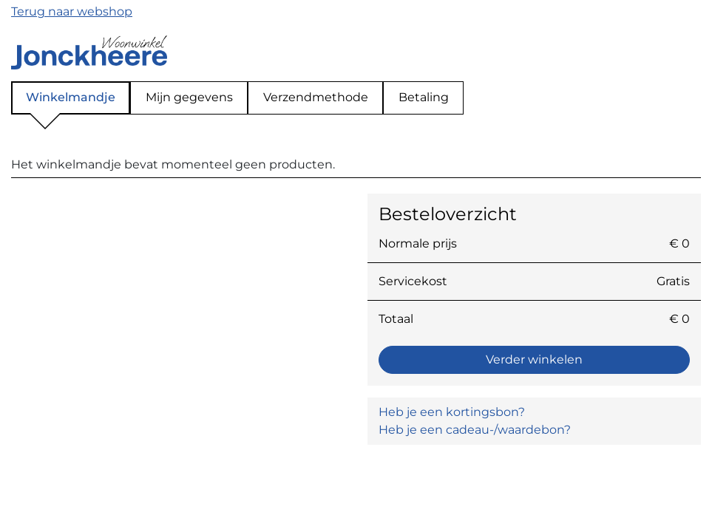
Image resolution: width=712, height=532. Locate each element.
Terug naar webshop (71, 11)
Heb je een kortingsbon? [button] (452, 412)
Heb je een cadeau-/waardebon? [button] (475, 430)
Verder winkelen (534, 359)
